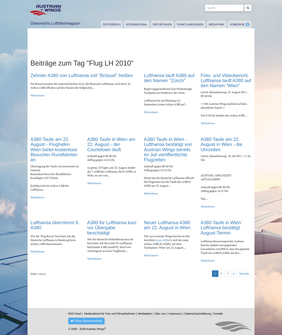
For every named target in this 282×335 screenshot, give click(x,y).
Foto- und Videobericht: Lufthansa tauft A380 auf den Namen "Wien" (226, 80)
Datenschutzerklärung (197, 313)
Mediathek (216, 24)
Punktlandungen (190, 24)
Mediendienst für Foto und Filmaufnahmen (109, 313)
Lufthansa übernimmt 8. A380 (54, 225)
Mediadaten (145, 313)
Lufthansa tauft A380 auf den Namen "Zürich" (169, 78)
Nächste (244, 273)
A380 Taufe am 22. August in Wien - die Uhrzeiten (221, 144)
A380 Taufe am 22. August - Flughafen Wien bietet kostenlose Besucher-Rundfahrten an (53, 149)
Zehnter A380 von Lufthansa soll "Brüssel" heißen (81, 75)
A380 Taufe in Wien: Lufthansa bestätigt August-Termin (221, 227)
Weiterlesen (37, 95)
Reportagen (162, 24)
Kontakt (218, 313)
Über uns (160, 313)
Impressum (175, 313)
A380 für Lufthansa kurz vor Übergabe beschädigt (112, 227)
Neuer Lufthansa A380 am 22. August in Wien (167, 225)
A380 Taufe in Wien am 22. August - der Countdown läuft (111, 144)
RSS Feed (74, 313)
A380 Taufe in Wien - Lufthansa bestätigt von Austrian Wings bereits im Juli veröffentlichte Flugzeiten (168, 149)
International (136, 24)
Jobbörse (237, 24)
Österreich (112, 24)
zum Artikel (163, 240)
